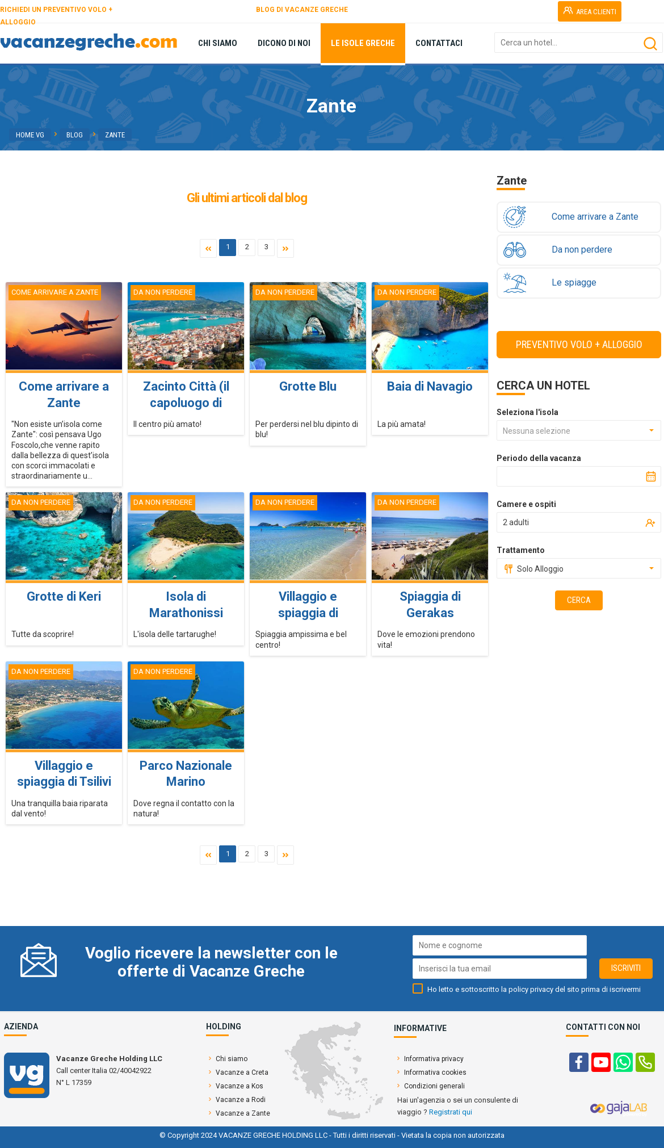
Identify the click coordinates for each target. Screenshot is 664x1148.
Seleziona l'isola (527, 412)
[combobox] (579, 430)
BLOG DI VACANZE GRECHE (302, 10)
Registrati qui (450, 1112)
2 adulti (516, 522)
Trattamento (521, 550)
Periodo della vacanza (539, 458)
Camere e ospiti (526, 504)
